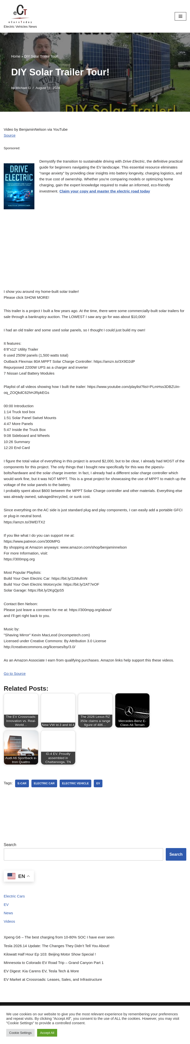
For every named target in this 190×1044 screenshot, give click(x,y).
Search (10, 872)
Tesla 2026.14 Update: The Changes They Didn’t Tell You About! (60, 976)
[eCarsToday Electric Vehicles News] (20, 16)
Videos (10, 951)
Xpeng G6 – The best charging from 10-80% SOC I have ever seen (62, 967)
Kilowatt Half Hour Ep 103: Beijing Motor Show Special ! (53, 984)
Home (15, 56)
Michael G (24, 88)
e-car (22, 811)
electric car (46, 811)
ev (102, 811)
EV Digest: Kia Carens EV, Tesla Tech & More (44, 1002)
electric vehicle (79, 811)
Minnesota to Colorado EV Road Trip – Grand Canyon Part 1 (57, 993)
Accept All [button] (47, 1033)
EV (6, 933)
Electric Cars (15, 924)
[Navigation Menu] (180, 16)
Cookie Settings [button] (20, 1033)
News (9, 942)
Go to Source (15, 701)
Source (10, 136)
